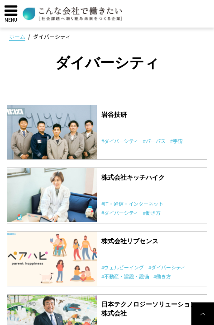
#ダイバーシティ (119, 140)
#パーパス (154, 140)
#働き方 (152, 212)
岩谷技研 (114, 114)
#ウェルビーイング (122, 267)
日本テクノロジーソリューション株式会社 (148, 309)
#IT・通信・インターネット (132, 203)
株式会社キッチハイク (133, 177)
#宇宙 (176, 140)
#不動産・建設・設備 (125, 276)
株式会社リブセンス (129, 241)
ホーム (17, 36)
